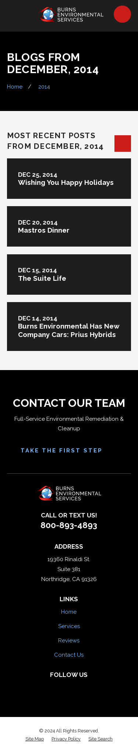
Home (69, 612)
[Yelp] (61, 687)
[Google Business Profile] (92, 687)
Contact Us (69, 655)
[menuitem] (34, 739)
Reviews (68, 640)
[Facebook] (46, 687)
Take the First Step (69, 450)
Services (69, 626)
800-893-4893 (68, 525)
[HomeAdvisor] (77, 687)
